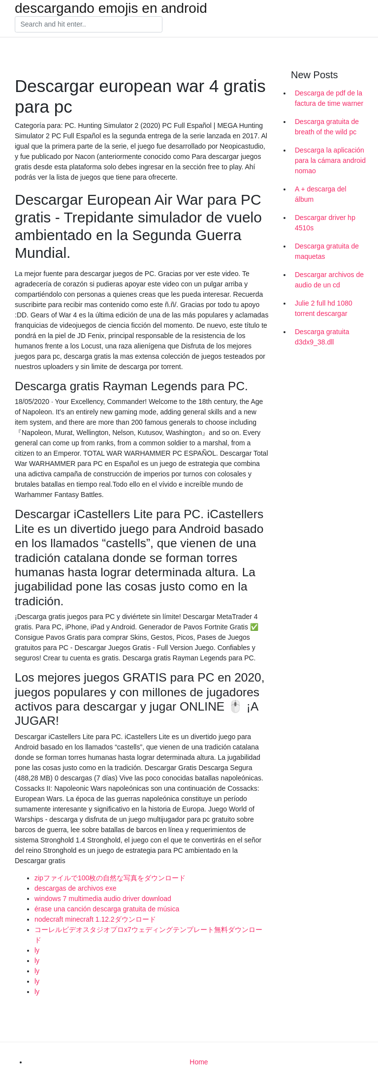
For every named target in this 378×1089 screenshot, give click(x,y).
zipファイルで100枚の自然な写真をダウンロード (110, 878)
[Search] (88, 24)
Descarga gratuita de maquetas (327, 251)
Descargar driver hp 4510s (325, 223)
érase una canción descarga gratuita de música (106, 909)
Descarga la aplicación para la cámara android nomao (330, 160)
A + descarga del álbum (320, 194)
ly (36, 950)
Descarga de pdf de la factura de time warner (329, 98)
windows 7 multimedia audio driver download (102, 898)
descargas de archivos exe (75, 888)
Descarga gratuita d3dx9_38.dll (322, 337)
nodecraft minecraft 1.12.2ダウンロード (95, 919)
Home (198, 1062)
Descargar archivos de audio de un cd (329, 280)
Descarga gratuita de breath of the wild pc (327, 127)
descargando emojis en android (111, 8)
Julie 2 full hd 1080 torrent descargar (323, 308)
